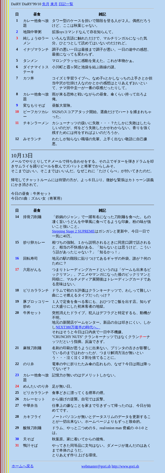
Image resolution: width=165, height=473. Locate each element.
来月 (54, 4)
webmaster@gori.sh (96, 466)
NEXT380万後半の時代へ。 (78, 327)
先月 (45, 4)
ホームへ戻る (23, 466)
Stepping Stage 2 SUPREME (73, 231)
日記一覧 (66, 4)
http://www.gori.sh (125, 466)
